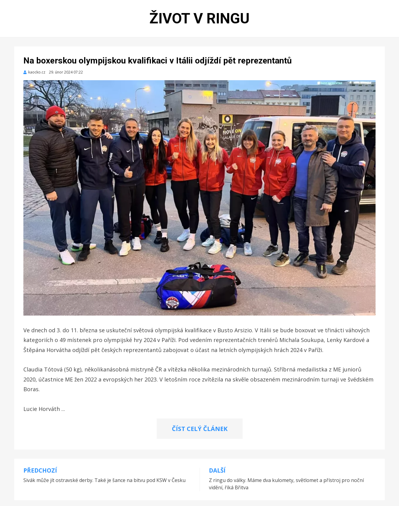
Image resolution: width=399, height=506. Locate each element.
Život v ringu (199, 18)
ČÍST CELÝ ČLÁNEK (199, 429)
